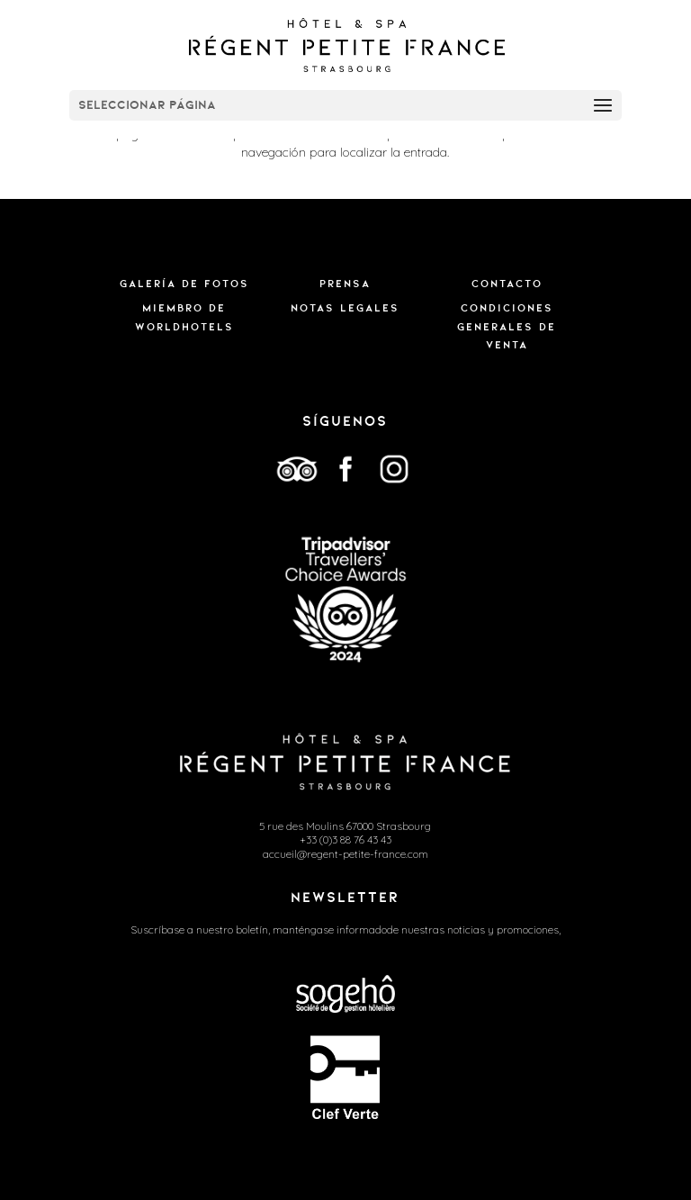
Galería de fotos (184, 283)
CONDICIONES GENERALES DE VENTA (506, 326)
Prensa (345, 283)
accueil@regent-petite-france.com (345, 854)
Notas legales (345, 308)
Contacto (507, 283)
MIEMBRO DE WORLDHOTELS (184, 317)
